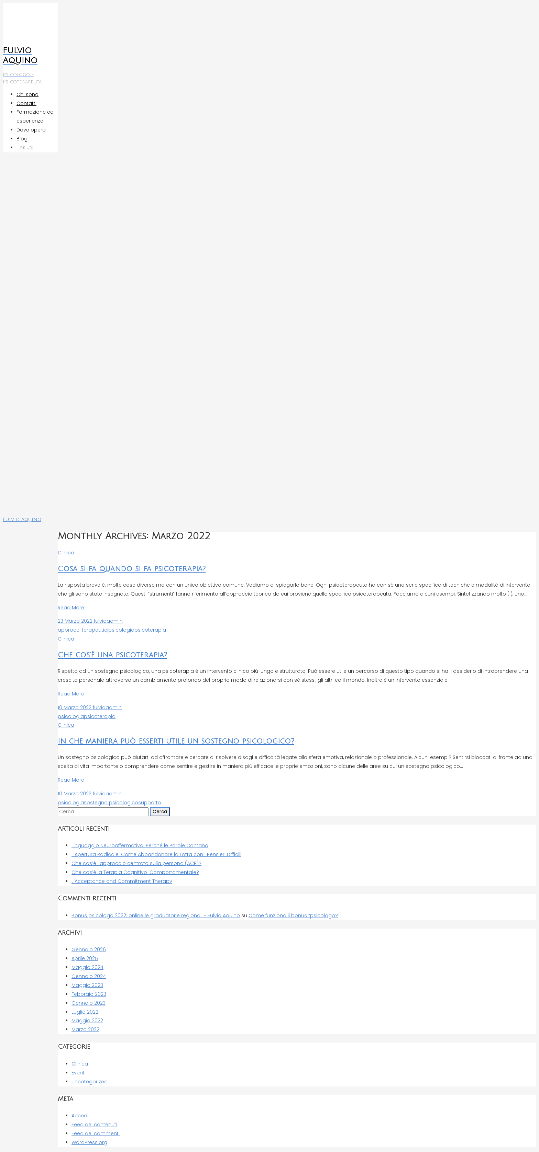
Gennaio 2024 (89, 976)
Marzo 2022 (85, 1029)
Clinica (66, 552)
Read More (71, 607)
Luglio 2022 (85, 1012)
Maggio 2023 (87, 985)
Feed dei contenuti (94, 1124)
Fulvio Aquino (22, 519)
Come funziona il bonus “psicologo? (293, 915)
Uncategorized (90, 1081)
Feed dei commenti (96, 1133)
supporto (149, 802)
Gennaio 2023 (89, 1003)
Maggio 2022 (87, 1020)
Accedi (80, 1115)
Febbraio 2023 (89, 994)
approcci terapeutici (83, 629)
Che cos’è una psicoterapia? (112, 655)
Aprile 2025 (85, 958)
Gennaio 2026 (89, 949)
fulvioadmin (107, 621)
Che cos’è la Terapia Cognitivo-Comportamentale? (135, 872)
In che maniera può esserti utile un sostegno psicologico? (176, 741)
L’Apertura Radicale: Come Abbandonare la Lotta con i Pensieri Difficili (156, 854)
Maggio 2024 (87, 967)
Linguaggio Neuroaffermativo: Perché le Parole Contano (140, 845)
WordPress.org (89, 1142)
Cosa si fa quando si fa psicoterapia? (132, 569)
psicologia (121, 629)
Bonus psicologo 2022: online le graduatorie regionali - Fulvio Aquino (156, 915)
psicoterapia (150, 629)
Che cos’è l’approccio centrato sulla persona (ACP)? (136, 863)
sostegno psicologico (111, 802)
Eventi (79, 1072)
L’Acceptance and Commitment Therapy (122, 881)
